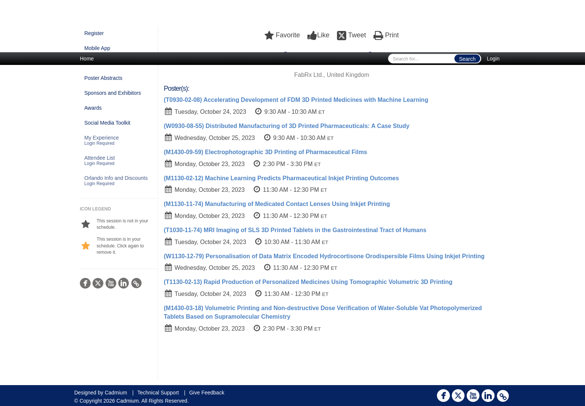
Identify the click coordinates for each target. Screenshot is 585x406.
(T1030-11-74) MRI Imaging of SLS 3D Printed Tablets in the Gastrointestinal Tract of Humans (295, 230)
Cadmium (116, 393)
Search (467, 59)
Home (87, 59)
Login (493, 59)
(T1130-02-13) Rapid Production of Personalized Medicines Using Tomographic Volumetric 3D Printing (308, 282)
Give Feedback (206, 393)
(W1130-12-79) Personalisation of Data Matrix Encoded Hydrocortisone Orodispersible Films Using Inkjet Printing (324, 256)
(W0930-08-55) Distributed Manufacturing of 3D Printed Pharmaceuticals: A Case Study (287, 126)
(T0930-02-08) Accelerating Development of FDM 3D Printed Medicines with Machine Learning (296, 100)
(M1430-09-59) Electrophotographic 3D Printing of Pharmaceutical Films (265, 152)
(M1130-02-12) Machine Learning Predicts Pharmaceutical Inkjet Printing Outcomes (281, 178)
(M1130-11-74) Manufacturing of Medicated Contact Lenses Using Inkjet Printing (277, 204)
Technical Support (158, 393)
